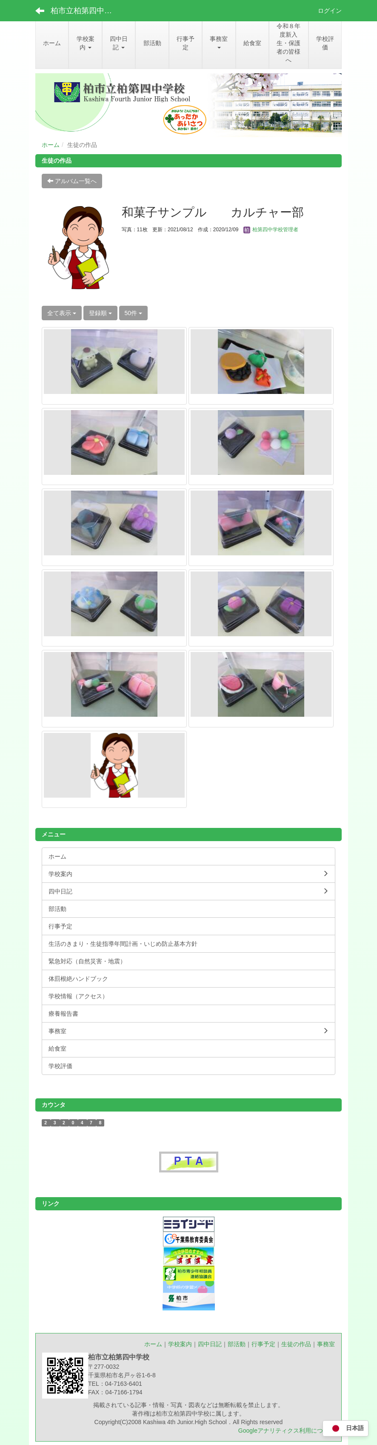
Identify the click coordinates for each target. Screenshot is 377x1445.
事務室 (326, 1344)
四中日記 (210, 1344)
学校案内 (180, 1344)
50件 (133, 313)
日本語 (345, 1428)
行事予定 (263, 1344)
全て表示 (61, 313)
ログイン (330, 10)
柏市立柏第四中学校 (85, 10)
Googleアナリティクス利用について (286, 1430)
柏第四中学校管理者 (270, 230)
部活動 (237, 1344)
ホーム (51, 144)
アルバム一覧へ (72, 181)
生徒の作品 (296, 1344)
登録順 (100, 313)
